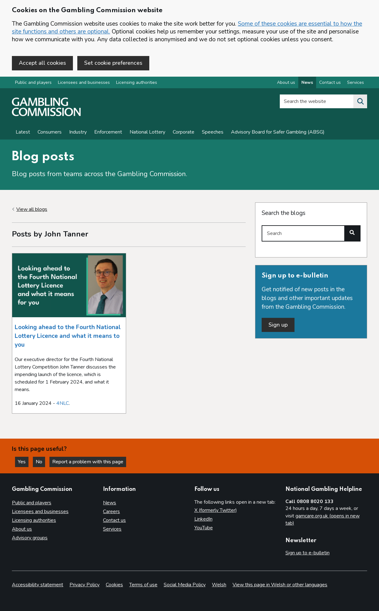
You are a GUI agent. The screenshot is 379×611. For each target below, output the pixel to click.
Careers (111, 511)
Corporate (183, 132)
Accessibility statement (37, 584)
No (40, 461)
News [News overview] (307, 82)
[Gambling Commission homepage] (46, 114)
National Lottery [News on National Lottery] (147, 132)
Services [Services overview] (355, 82)
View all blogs (31, 209)
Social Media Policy (185, 584)
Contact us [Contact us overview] (330, 82)
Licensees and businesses (84, 82)
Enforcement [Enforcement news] (108, 132)
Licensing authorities (136, 82)
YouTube (203, 527)
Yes (23, 461)
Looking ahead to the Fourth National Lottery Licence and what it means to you (68, 336)
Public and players (33, 82)
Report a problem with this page (87, 461)
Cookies (114, 584)
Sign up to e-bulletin (307, 552)
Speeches (212, 132)
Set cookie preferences (113, 63)
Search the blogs (283, 213)
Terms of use (143, 584)
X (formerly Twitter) (215, 510)
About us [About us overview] (286, 82)
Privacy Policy (84, 584)
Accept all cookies (42, 63)
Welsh (219, 584)
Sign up (278, 324)
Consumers (50, 132)
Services (112, 529)
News (109, 502)
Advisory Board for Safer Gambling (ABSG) (278, 132)
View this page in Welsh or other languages (280, 584)
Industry (78, 132)
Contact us (114, 520)
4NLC (62, 403)
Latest (23, 132)
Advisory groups (30, 537)
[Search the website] (360, 101)
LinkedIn (203, 519)
